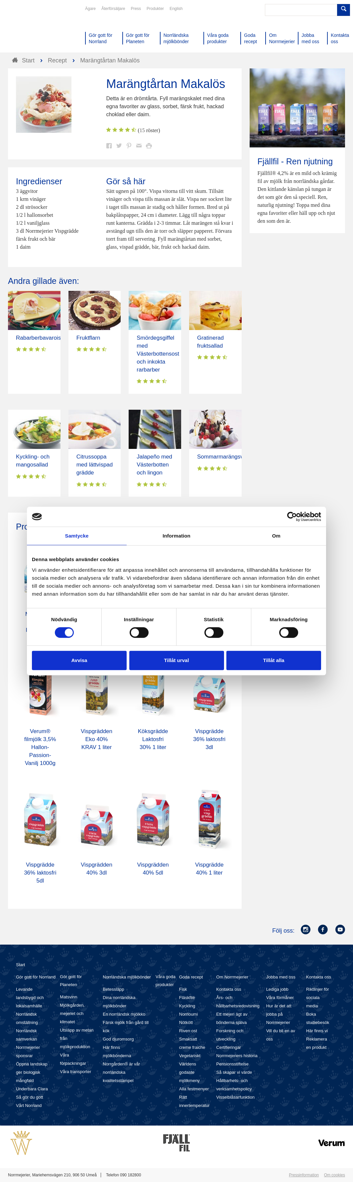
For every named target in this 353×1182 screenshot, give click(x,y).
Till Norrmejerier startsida (33, 29)
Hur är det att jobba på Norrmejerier (279, 1014)
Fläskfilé (187, 997)
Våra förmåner (280, 997)
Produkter (155, 8)
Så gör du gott (29, 1097)
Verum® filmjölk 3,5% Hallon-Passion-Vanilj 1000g (40, 747)
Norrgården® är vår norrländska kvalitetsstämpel (121, 1072)
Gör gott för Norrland (36, 976)
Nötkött (186, 1022)
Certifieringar (228, 1047)
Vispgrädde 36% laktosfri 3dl (209, 739)
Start (20, 964)
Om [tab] (276, 536)
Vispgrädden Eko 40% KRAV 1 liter (96, 739)
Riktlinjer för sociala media (317, 997)
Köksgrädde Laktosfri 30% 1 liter (153, 739)
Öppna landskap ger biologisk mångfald (32, 1072)
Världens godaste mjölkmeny (189, 1072)
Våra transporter (75, 1071)
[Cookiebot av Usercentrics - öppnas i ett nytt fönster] (292, 517)
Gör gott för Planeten (71, 980)
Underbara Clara (32, 1088)
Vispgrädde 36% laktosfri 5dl (40, 873)
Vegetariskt (189, 1055)
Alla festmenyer (194, 1088)
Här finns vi (317, 1030)
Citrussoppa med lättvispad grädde (94, 465)
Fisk (183, 989)
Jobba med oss (280, 976)
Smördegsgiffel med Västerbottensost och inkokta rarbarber (158, 354)
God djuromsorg (118, 1039)
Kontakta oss (228, 989)
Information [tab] (176, 536)
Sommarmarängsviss (223, 457)
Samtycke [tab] (77, 536)
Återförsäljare (113, 8)
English (176, 8)
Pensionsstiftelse (232, 1063)
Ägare (90, 8)
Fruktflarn (88, 338)
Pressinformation (304, 1175)
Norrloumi (188, 1014)
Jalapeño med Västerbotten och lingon (154, 465)
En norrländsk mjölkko (124, 1014)
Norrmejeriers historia (237, 1055)
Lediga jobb (277, 989)
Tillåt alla (274, 660)
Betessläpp (113, 989)
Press (136, 8)
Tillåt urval (176, 660)
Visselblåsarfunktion (235, 1097)
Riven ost (188, 1030)
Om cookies (334, 1175)
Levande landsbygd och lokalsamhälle (30, 997)
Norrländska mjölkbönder (127, 976)
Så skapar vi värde (234, 1072)
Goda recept (191, 976)
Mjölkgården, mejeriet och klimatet (72, 1013)
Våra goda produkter (166, 980)
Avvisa (79, 660)
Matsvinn (68, 996)
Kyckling (187, 1005)
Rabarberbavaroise (40, 338)
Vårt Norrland (29, 1105)
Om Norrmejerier (232, 976)
